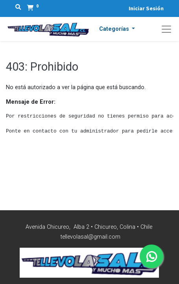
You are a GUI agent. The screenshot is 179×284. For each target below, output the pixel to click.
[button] (117, 29)
